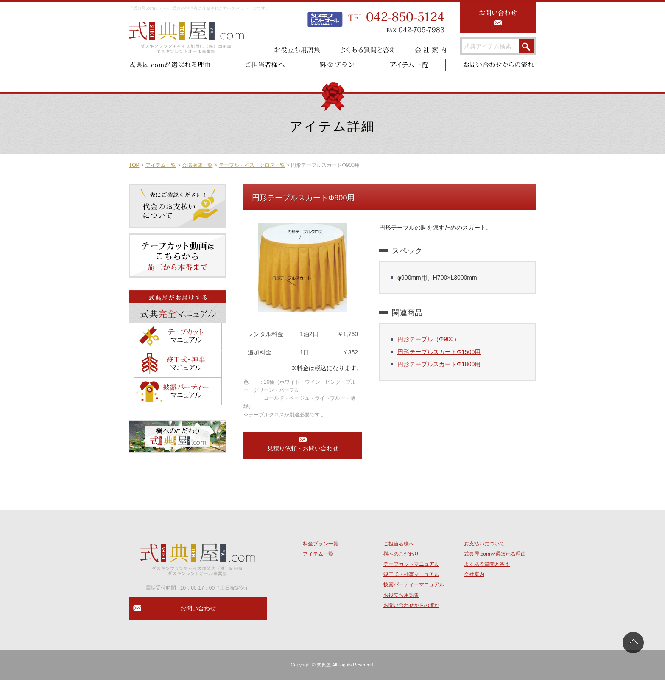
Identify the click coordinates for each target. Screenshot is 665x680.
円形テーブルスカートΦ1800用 (439, 364)
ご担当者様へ (398, 544)
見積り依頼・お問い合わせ (302, 448)
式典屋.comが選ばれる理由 (495, 554)
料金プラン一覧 (320, 544)
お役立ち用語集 (401, 595)
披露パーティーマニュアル (413, 584)
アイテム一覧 (160, 165)
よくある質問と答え (487, 564)
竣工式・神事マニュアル (411, 574)
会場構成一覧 (197, 165)
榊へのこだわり (401, 554)
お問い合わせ (198, 608)
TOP (134, 165)
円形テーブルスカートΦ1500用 (439, 351)
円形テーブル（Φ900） (428, 339)
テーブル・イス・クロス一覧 (252, 165)
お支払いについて (484, 544)
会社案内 (474, 574)
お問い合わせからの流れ (411, 605)
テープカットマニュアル (411, 564)
